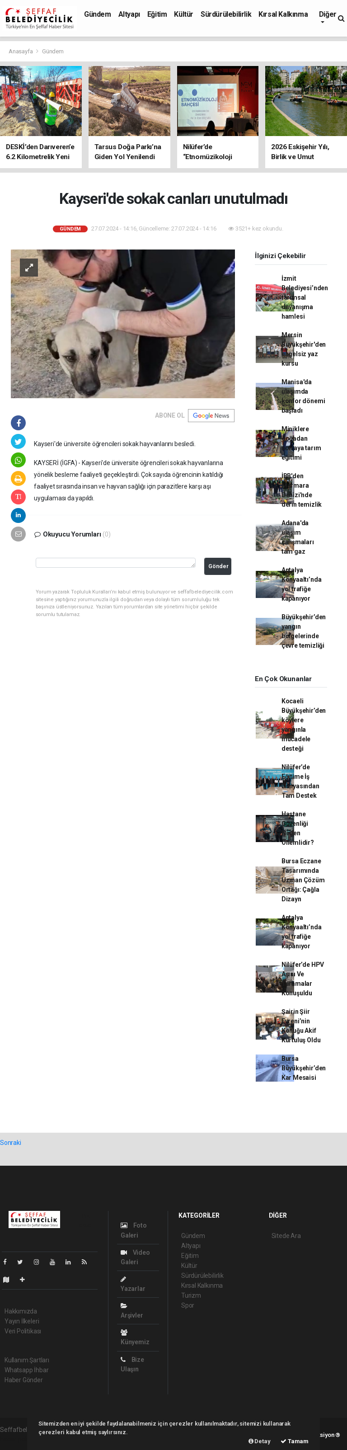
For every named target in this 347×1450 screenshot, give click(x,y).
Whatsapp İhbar (26, 1370)
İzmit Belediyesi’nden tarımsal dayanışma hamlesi (304, 297)
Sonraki (10, 1142)
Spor (187, 1305)
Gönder (218, 566)
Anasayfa (21, 51)
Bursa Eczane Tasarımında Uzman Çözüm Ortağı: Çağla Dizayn (303, 880)
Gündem (97, 14)
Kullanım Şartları (27, 1360)
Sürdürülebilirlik (226, 14)
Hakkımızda (21, 1311)
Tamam (295, 1441)
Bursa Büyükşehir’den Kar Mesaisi (303, 1068)
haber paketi (17, 1439)
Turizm (191, 1295)
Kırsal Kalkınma (283, 14)
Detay (260, 1441)
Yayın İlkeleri (22, 1321)
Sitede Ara (286, 1235)
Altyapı (129, 14)
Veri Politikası (23, 1331)
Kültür (183, 14)
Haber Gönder (24, 1380)
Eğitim (157, 14)
